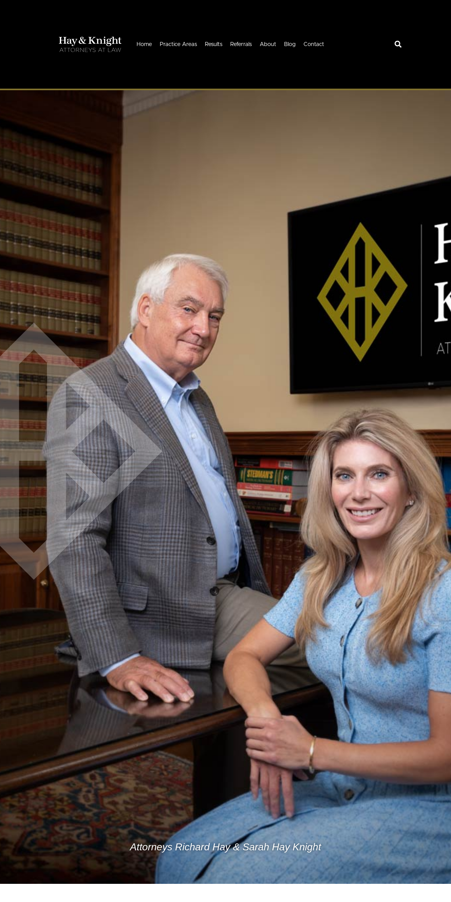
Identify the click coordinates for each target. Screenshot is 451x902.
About (268, 44)
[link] (398, 44)
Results (213, 44)
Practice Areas (178, 44)
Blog (290, 44)
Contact (313, 44)
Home (144, 44)
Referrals (241, 44)
